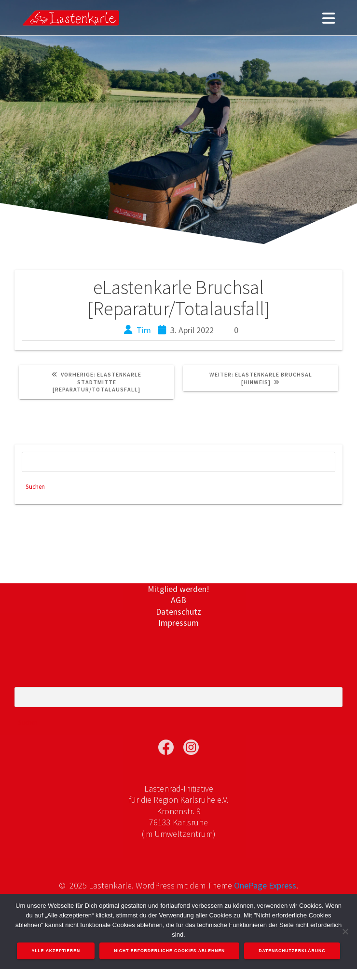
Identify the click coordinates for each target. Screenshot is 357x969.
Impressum (178, 622)
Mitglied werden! (178, 588)
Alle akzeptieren (55, 950)
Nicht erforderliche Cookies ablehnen (169, 950)
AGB (178, 600)
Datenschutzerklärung (292, 950)
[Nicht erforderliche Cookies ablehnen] (345, 931)
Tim (144, 330)
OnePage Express (265, 885)
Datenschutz (178, 611)
